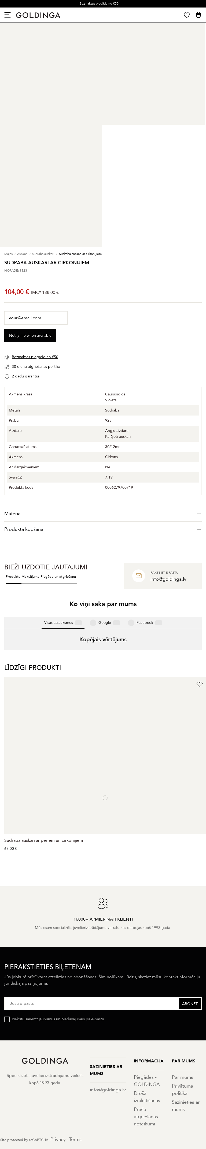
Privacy (58, 1083)
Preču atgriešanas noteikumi (146, 1061)
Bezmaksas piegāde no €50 (99, 3)
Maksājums (30, 576)
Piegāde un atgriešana (58, 576)
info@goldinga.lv (108, 1034)
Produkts (13, 576)
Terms (75, 1083)
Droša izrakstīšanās (147, 1041)
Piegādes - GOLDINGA (147, 1025)
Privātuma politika (182, 1034)
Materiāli (103, 513)
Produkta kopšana (103, 529)
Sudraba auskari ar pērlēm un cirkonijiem (43, 785)
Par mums (182, 1021)
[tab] (103, 514)
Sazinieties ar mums (186, 1050)
